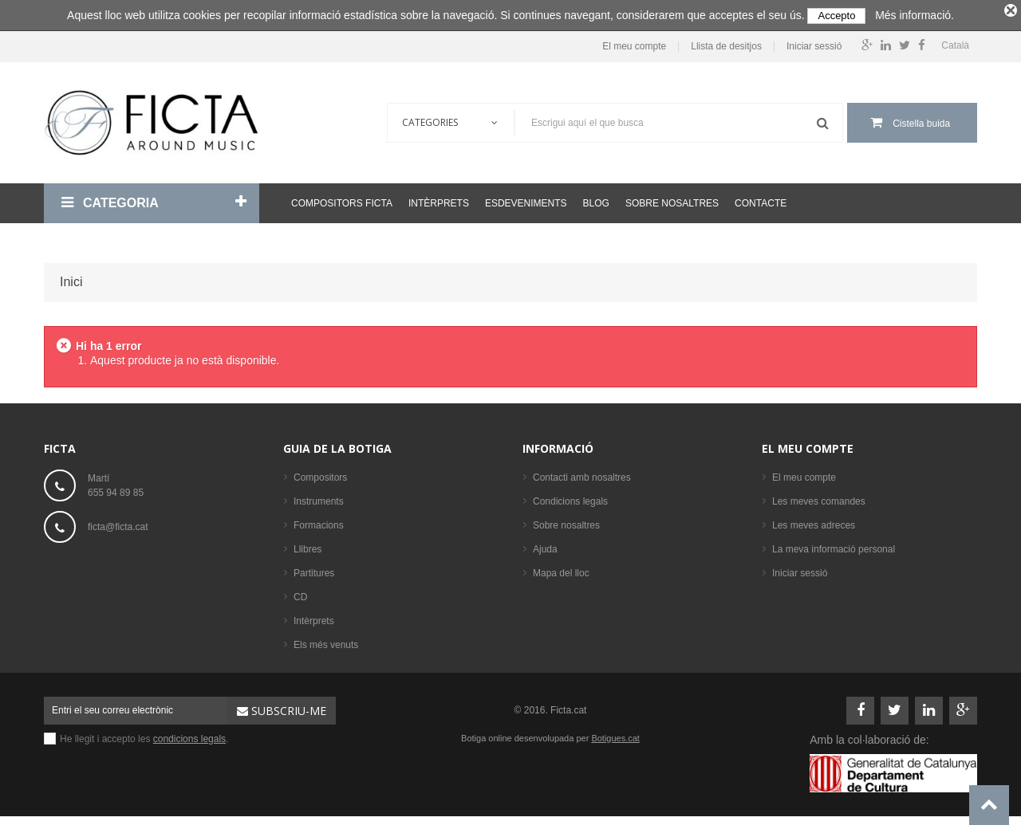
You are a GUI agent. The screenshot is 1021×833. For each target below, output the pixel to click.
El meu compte (634, 43)
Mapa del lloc (561, 569)
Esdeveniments (526, 199)
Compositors (320, 473)
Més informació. (914, 15)
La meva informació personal (833, 545)
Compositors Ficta (341, 199)
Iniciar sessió (814, 43)
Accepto (836, 16)
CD (300, 593)
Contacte (760, 199)
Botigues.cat (615, 734)
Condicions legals (570, 497)
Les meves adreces (813, 521)
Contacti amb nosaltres (582, 473)
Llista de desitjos (726, 43)
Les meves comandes (818, 497)
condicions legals (189, 735)
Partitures (314, 569)
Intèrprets (438, 199)
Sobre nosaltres (672, 199)
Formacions (319, 521)
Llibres (307, 545)
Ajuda (545, 545)
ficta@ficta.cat (118, 522)
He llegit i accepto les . (144, 735)
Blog (596, 199)
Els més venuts (326, 640)
